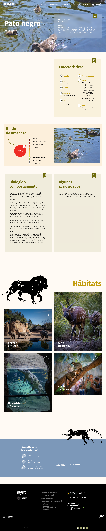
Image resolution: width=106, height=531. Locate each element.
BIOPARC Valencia (47, 495)
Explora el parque (53, 4)
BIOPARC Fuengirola (48, 507)
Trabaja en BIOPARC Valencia (51, 501)
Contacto (44, 504)
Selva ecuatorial (63, 344)
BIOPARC (86, 4)
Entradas (43, 4)
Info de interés (64, 4)
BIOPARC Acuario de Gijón (50, 510)
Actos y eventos (47, 498)
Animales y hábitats (76, 4)
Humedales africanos (15, 405)
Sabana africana (13, 344)
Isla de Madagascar (64, 388)
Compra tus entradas (49, 492)
